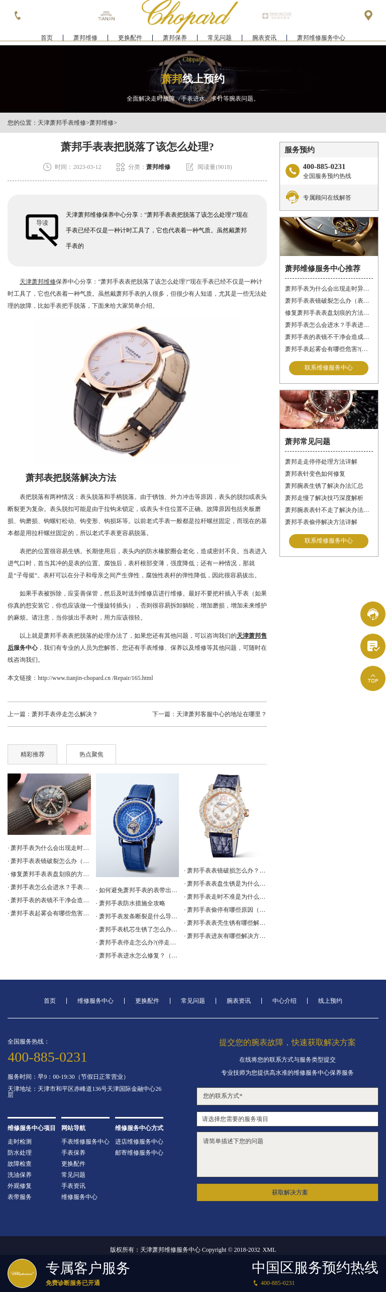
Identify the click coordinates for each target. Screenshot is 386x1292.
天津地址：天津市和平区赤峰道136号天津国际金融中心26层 (84, 1092)
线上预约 (330, 1001)
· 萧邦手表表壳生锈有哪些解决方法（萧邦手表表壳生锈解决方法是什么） (225, 922)
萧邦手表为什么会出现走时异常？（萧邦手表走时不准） (329, 288)
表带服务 (20, 1197)
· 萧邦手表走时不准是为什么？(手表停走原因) (225, 896)
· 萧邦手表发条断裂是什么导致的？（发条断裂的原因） (137, 916)
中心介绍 (284, 1001)
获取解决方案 (290, 1192)
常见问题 (220, 38)
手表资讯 (73, 1186)
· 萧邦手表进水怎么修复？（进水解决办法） (137, 955)
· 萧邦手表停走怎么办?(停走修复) (137, 942)
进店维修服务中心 (139, 1142)
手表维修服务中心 (85, 1142)
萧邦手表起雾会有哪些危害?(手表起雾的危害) (329, 349)
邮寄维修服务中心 (139, 1153)
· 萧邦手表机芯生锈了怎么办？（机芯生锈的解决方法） (137, 929)
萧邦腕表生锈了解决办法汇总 (324, 485)
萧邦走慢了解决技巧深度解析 (324, 497)
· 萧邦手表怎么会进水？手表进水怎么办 (49, 887)
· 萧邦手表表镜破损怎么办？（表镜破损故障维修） (225, 870)
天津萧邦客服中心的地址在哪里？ (221, 714)
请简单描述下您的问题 (287, 1154)
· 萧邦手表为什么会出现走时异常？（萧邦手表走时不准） (49, 847)
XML (269, 1250)
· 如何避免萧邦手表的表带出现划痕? (137, 890)
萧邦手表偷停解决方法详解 (321, 522)
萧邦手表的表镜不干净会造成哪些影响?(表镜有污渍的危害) (329, 336)
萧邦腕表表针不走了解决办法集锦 (329, 509)
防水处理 (20, 1153)
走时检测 (20, 1142)
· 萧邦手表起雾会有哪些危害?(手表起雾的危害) (49, 913)
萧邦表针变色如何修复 (315, 473)
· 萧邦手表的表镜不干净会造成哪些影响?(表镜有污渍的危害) (49, 900)
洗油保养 (20, 1175)
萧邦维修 (85, 38)
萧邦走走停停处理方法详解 (321, 461)
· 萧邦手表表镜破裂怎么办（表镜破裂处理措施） (49, 861)
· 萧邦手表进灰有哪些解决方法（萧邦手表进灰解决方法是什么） (225, 935)
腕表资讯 (264, 38)
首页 (47, 38)
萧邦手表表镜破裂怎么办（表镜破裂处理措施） (329, 300)
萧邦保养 (175, 38)
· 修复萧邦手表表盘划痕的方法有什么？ (49, 874)
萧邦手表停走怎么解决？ (65, 714)
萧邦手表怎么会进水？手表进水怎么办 (329, 324)
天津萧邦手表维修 (62, 123)
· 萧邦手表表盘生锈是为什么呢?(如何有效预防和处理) (225, 883)
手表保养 (73, 1153)
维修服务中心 (95, 1001)
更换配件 (130, 38)
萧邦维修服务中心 (321, 38)
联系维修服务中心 (329, 368)
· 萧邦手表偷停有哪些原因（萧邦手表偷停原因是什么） (225, 909)
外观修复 (20, 1186)
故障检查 (20, 1164)
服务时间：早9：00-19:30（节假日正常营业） (68, 1077)
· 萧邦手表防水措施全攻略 (130, 903)
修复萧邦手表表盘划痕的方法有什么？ (329, 312)
